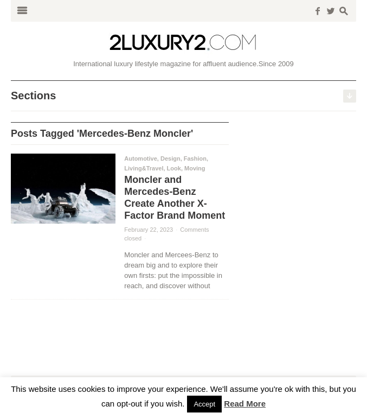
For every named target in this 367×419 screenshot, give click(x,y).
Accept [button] (204, 404)
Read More (245, 403)
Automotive (140, 158)
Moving (194, 168)
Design (170, 158)
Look (174, 168)
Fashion (195, 158)
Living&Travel (143, 168)
